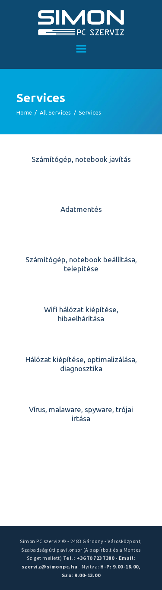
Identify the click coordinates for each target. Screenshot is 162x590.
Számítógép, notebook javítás (81, 159)
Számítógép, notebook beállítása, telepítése (81, 264)
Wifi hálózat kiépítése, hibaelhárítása (81, 314)
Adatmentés (81, 209)
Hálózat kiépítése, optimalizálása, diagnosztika (81, 364)
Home (24, 112)
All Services (55, 112)
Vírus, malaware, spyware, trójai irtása (81, 413)
